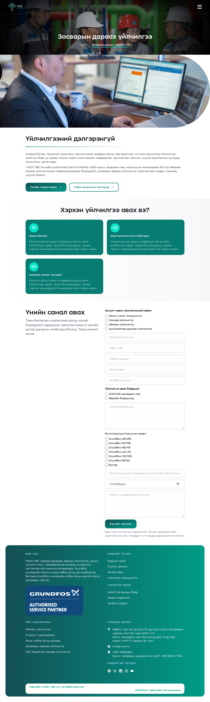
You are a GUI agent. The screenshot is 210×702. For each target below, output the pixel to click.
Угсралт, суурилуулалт (40, 635)
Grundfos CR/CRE (120, 456)
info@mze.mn (121, 647)
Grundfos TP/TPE (120, 443)
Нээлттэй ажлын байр (123, 592)
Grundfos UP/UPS (120, 439)
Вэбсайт (140, 690)
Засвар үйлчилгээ (121, 320)
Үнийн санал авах (45, 187)
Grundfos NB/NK (120, 447)
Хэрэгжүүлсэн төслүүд (94, 187)
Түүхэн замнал (117, 566)
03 (33, 266)
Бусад (113, 465)
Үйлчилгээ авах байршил (122, 389)
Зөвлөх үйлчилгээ (121, 324)
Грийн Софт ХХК (158, 690)
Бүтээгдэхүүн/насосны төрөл (125, 433)
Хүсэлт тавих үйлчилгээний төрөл (128, 310)
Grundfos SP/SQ (119, 460)
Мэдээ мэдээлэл (119, 598)
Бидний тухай (117, 561)
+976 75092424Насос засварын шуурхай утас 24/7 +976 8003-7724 (147, 654)
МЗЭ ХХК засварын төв (124, 394)
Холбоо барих (117, 603)
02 (115, 227)
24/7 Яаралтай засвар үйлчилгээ (48, 652)
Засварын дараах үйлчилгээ (45, 646)
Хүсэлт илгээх (120, 524)
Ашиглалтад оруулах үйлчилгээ (130, 329)
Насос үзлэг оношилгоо (125, 316)
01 (34, 227)
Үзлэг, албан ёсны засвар (43, 641)
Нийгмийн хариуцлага (122, 578)
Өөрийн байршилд (121, 398)
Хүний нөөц (115, 572)
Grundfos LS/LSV (120, 452)
